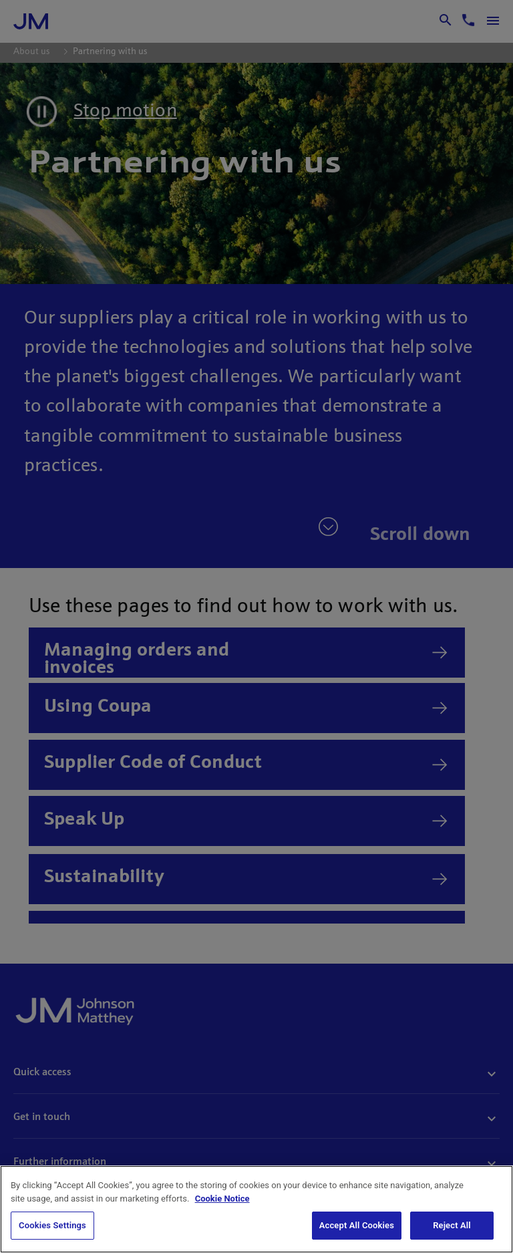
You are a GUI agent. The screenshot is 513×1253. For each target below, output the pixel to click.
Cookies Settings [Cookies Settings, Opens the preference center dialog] (52, 1225)
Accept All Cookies (356, 1225)
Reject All (452, 1225)
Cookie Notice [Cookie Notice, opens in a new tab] (222, 1199)
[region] (256, 1209)
